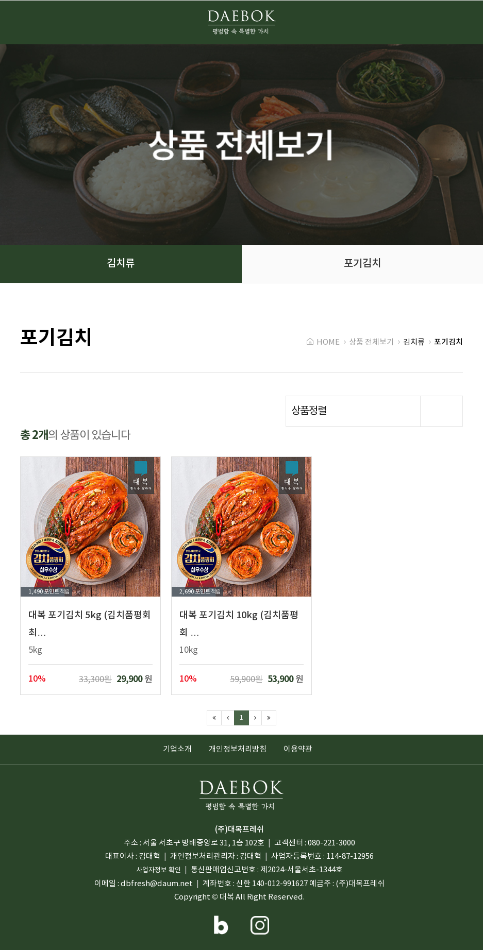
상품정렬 (376, 411)
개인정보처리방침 (238, 749)
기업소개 (177, 749)
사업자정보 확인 (158, 870)
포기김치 (56, 338)
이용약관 (298, 749)
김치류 (414, 342)
